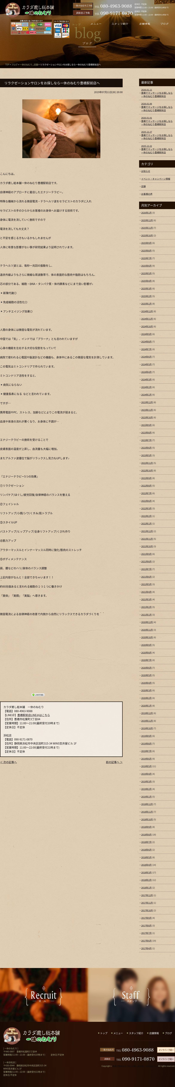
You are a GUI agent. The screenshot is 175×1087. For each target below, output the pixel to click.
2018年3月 (146, 872)
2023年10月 (147, 417)
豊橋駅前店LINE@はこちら (33, 715)
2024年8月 (146, 341)
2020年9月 (146, 645)
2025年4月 (146, 281)
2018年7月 (146, 842)
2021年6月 (146, 576)
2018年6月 (146, 849)
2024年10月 (147, 326)
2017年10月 (147, 910)
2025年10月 (147, 235)
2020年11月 (147, 629)
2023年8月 (146, 432)
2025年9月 (146, 243)
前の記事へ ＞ (114, 762)
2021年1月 (146, 614)
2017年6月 (146, 940)
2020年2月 (146, 698)
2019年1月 (146, 796)
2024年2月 (146, 387)
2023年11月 (147, 410)
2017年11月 (147, 902)
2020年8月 (146, 652)
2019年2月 (146, 789)
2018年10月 (147, 819)
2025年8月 (146, 250)
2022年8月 (146, 485)
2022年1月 (146, 523)
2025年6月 (146, 265)
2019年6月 (146, 758)
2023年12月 (147, 402)
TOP (7, 64)
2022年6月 (146, 501)
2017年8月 (146, 925)
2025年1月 (146, 303)
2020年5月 (146, 675)
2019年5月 (146, 766)
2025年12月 (147, 220)
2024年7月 (146, 349)
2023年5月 (146, 455)
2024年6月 (146, 356)
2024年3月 (146, 379)
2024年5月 (146, 364)
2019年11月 (147, 720)
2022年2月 (146, 516)
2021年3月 (146, 599)
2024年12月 (147, 311)
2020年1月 (146, 705)
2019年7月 (146, 751)
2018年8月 (146, 834)
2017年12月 (147, 895)
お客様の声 (146, 194)
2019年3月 (146, 781)
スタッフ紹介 (136, 1033)
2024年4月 (146, 372)
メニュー (118, 1033)
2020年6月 (146, 667)
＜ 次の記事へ (8, 762)
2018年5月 (146, 857)
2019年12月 (147, 713)
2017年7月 (146, 933)
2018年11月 (147, 811)
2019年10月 (147, 728)
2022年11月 (147, 463)
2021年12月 (147, 531)
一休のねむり (26, 64)
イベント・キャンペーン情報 (155, 178)
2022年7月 (146, 493)
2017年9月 (146, 918)
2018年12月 (147, 804)
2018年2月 (146, 880)
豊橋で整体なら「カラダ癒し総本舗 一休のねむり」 (135, 1066)
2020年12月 (147, 622)
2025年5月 (146, 273)
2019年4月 (146, 774)
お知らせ (145, 171)
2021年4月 (146, 592)
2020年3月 (146, 690)
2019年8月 (146, 743)
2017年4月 (146, 948)
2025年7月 (146, 258)
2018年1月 (146, 887)
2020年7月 (146, 660)
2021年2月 (146, 607)
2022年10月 (147, 470)
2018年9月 (146, 827)
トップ (103, 1033)
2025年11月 (147, 227)
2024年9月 (146, 334)
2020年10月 (147, 637)
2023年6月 (146, 447)
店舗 (36, 64)
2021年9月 (146, 554)
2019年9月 (146, 736)
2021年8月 (146, 561)
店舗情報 (154, 1033)
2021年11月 (147, 539)
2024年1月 (146, 394)
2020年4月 (146, 683)
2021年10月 (147, 546)
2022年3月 (146, 508)
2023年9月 (146, 425)
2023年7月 (146, 440)
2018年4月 (146, 865)
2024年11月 (147, 318)
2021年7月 (146, 569)
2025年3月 (146, 288)
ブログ (14, 64)
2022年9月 (146, 478)
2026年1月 (146, 212)
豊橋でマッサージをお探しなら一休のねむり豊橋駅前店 (157, 93)
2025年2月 (146, 296)
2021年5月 (146, 584)
